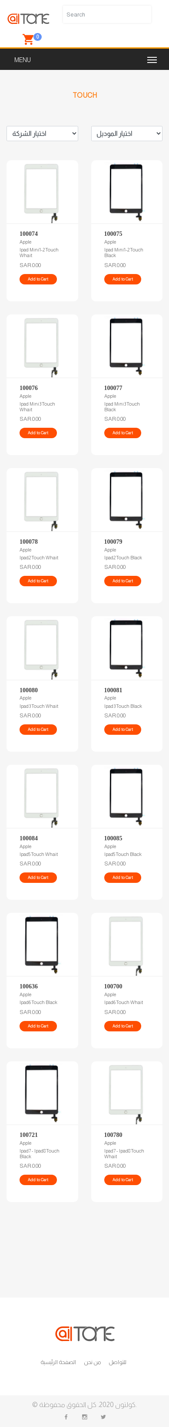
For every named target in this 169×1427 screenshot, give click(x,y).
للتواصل (117, 1362)
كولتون (125, 1404)
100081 (113, 690)
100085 (113, 838)
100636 (29, 986)
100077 (113, 388)
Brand (42, 133)
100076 (29, 388)
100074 (29, 234)
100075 (113, 234)
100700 (113, 986)
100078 (29, 541)
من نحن (92, 1362)
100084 (29, 838)
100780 (113, 1135)
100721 (29, 1135)
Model (127, 133)
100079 (113, 541)
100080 (29, 690)
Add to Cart (38, 279)
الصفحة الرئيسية (58, 1362)
